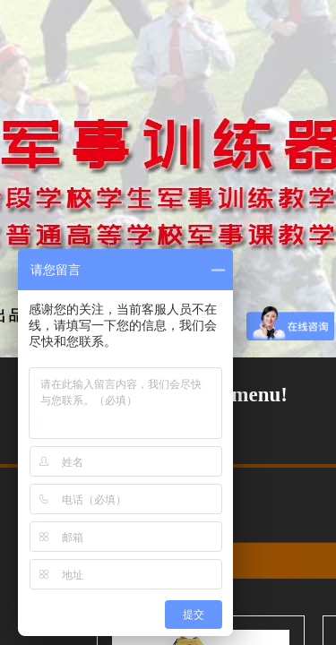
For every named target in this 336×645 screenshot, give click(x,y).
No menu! (245, 394)
